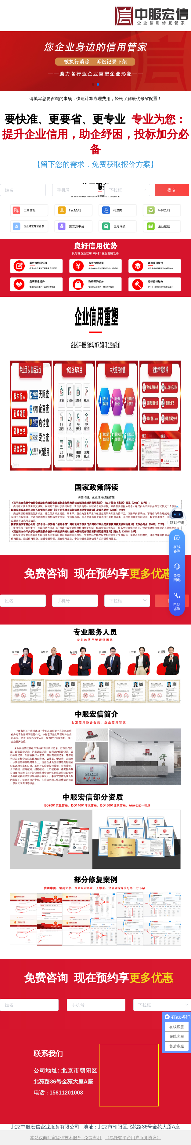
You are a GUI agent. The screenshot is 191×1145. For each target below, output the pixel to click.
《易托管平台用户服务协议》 (133, 1137)
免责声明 (92, 1137)
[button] (93, 84)
